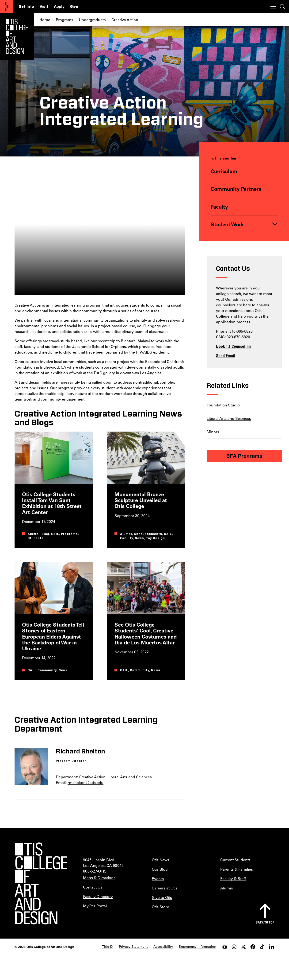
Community (47, 670)
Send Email (225, 355)
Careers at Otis (164, 887)
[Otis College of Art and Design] (6, 6)
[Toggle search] (282, 6)
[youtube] (225, 946)
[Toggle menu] (273, 6)
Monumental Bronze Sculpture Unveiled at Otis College (140, 500)
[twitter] (243, 946)
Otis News (160, 859)
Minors (213, 431)
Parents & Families (236, 869)
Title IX (107, 946)
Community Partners (236, 189)
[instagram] (234, 946)
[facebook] (253, 946)
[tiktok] (262, 946)
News (139, 538)
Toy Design (155, 538)
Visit (44, 6)
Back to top (265, 922)
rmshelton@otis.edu (85, 782)
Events (158, 878)
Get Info (26, 6)
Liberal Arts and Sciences (229, 418)
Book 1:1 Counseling (233, 345)
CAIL (55, 534)
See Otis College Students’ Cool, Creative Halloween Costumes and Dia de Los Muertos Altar (145, 633)
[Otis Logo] (17, 36)
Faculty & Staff (233, 878)
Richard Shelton (80, 751)
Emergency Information (197, 946)
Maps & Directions (99, 877)
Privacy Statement (133, 946)
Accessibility (163, 946)
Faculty (219, 207)
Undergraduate (92, 19)
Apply (59, 6)
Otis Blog (160, 869)
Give (74, 6)
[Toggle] (275, 224)
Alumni (34, 534)
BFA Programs (244, 455)
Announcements (148, 534)
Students (36, 538)
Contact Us (92, 887)
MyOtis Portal (95, 905)
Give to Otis (162, 897)
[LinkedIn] (271, 946)
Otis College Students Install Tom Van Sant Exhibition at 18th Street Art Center (52, 503)
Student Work (227, 224)
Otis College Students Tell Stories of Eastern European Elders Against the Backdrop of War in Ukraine (53, 636)
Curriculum (224, 171)
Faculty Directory (98, 896)
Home (44, 19)
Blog (45, 534)
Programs (64, 19)
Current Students (235, 859)
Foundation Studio (223, 404)
